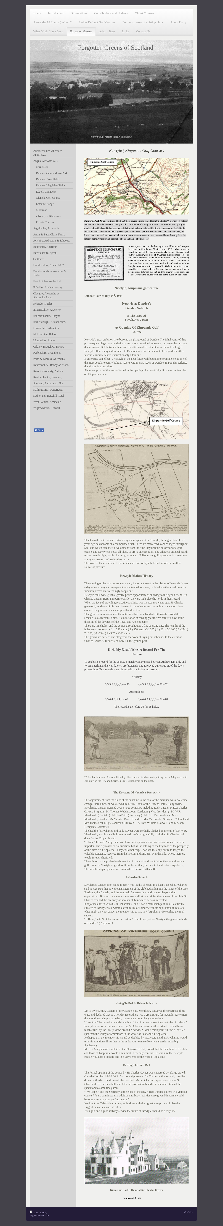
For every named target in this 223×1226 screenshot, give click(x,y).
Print (34, 1212)
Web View (188, 1212)
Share (39, 430)
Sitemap (43, 1212)
